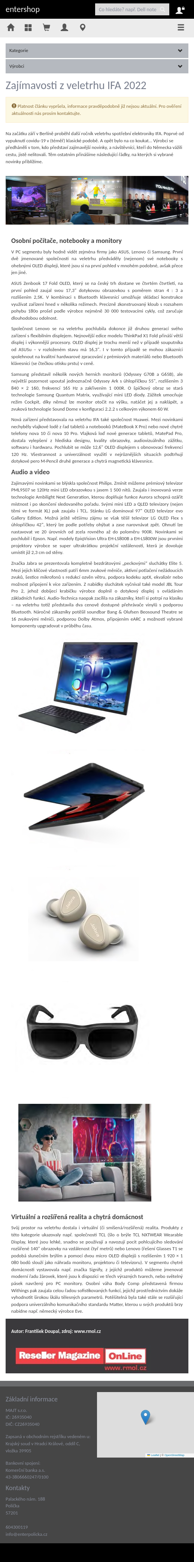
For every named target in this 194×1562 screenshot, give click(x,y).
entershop (23, 9)
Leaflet (153, 1455)
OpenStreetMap (174, 1455)
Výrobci (96, 66)
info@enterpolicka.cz (26, 1534)
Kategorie (96, 50)
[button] (145, 1417)
